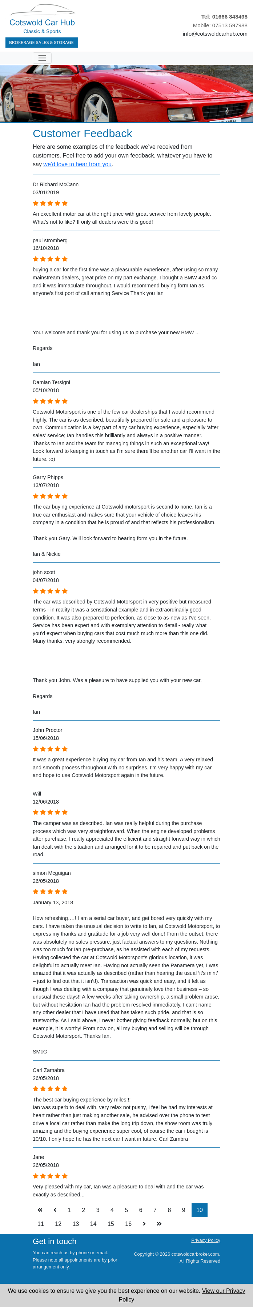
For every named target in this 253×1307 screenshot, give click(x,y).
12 (58, 1224)
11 (40, 1224)
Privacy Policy (205, 1240)
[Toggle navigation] (42, 58)
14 (93, 1224)
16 (128, 1224)
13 (76, 1224)
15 (111, 1224)
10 (199, 1210)
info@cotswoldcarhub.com (215, 34)
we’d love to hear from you (77, 164)
